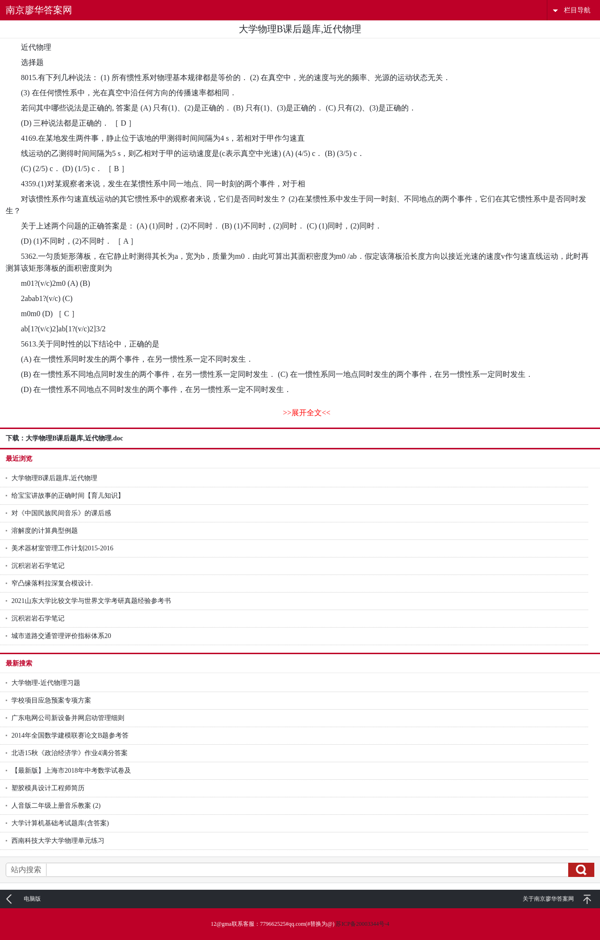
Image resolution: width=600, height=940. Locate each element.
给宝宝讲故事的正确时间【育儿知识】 (67, 495)
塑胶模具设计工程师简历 (47, 788)
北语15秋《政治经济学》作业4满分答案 (69, 753)
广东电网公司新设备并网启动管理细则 (67, 717)
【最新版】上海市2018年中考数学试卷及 (71, 770)
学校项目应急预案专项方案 (51, 700)
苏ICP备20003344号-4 (362, 924)
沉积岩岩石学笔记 (38, 565)
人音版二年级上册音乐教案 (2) (56, 805)
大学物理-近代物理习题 (45, 682)
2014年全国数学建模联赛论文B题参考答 (70, 735)
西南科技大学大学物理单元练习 (57, 840)
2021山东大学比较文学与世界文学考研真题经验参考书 (91, 600)
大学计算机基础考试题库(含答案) (60, 823)
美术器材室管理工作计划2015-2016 (62, 548)
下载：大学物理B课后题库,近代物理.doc (64, 438)
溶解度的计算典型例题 (44, 530)
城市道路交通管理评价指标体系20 (61, 635)
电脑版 (32, 898)
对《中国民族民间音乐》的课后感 (61, 513)
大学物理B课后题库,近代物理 (54, 478)
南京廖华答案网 (39, 10)
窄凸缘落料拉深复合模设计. (52, 583)
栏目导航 (577, 10)
